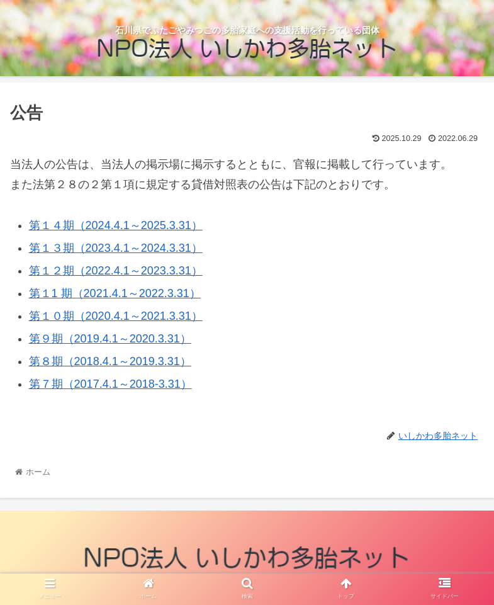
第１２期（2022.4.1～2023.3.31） (116, 270)
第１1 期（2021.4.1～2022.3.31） (115, 293)
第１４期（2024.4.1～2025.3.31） (116, 225)
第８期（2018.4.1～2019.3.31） (110, 361)
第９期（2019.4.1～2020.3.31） (110, 338)
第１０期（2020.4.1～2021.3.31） (116, 316)
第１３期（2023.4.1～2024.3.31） (116, 248)
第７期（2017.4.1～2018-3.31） (110, 384)
